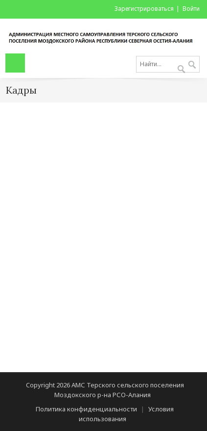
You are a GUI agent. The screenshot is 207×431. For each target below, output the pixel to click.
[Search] (168, 64)
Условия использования (126, 414)
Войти (191, 8)
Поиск (192, 65)
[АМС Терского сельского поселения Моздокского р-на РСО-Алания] (103, 35)
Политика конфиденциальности (86, 409)
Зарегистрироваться (144, 8)
